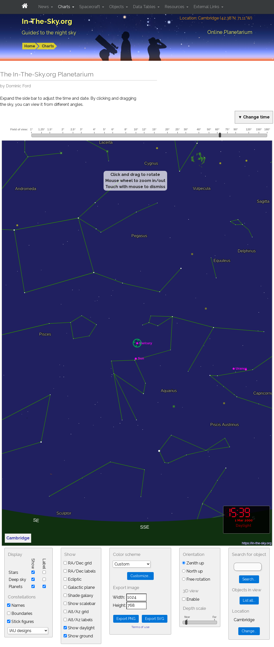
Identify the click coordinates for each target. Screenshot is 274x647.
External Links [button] (206, 6)
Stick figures (20, 621)
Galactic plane (79, 587)
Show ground (78, 636)
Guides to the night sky (49, 33)
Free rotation (196, 579)
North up (192, 571)
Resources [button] (175, 6)
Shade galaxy (78, 595)
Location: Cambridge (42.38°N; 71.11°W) (216, 18)
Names (16, 605)
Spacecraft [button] (90, 6)
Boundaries (19, 613)
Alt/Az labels (78, 619)
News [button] (44, 6)
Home (29, 46)
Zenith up (193, 563)
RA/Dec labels (80, 571)
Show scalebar (79, 603)
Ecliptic (73, 579)
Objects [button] (117, 6)
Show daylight (79, 627)
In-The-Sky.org (47, 21)
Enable (190, 599)
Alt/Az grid (76, 611)
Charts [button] (64, 6)
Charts (48, 46)
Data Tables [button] (144, 6)
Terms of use (140, 627)
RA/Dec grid (78, 563)
